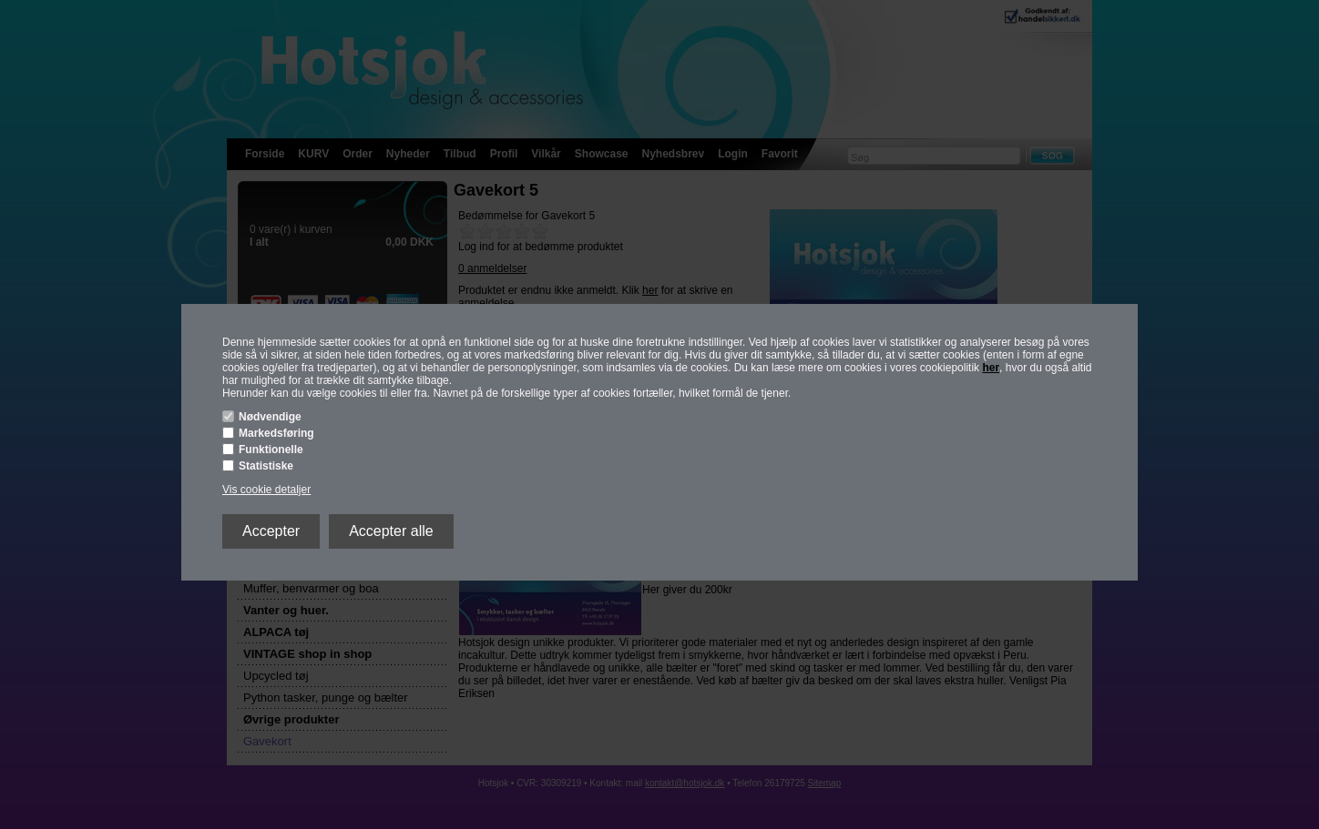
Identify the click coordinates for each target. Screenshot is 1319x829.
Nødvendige (270, 416)
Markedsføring (276, 433)
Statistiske (266, 466)
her (990, 367)
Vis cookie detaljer (266, 489)
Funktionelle (271, 449)
